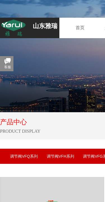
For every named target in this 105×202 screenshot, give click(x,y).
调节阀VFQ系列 (24, 156)
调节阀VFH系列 (60, 156)
